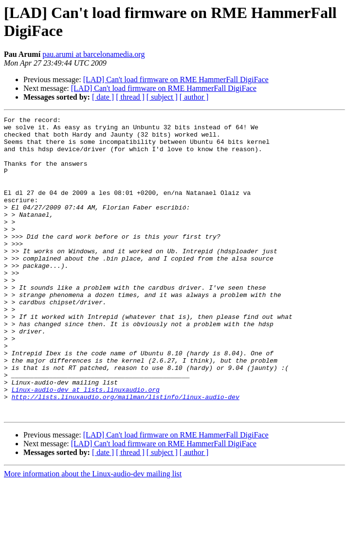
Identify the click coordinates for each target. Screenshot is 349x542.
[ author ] (194, 97)
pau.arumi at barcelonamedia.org (93, 54)
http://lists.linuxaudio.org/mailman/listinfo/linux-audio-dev (125, 453)
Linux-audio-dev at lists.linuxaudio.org (86, 444)
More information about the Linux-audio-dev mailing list (93, 533)
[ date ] (103, 97)
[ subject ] (162, 97)
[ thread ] (130, 97)
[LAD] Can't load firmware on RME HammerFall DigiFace (176, 79)
